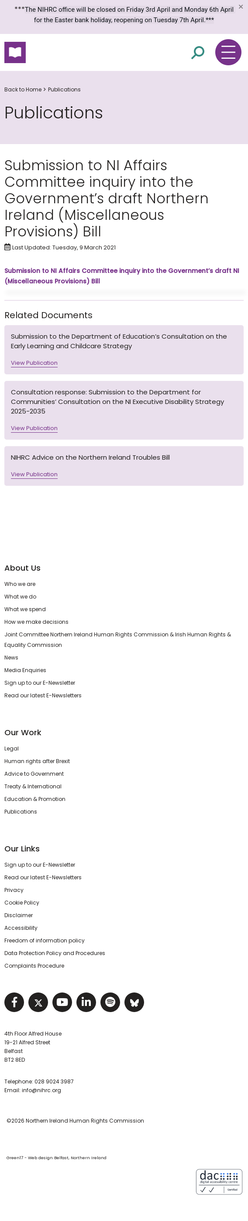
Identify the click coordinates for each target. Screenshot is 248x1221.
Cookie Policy (21, 902)
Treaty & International (33, 786)
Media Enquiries (25, 670)
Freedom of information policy (44, 940)
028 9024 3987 (54, 1081)
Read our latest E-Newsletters (43, 695)
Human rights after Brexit (37, 761)
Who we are (19, 584)
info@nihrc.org (41, 1090)
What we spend (25, 609)
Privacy (14, 890)
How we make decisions (36, 622)
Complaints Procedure (34, 965)
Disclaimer (18, 915)
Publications (64, 89)
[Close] (240, 6)
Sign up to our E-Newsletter (39, 682)
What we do (20, 596)
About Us (22, 567)
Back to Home (22, 89)
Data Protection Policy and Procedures (54, 953)
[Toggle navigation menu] (228, 52)
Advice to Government (34, 773)
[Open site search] (198, 53)
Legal (11, 748)
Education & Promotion (34, 799)
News (11, 657)
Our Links (22, 848)
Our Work (22, 732)
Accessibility (21, 928)
